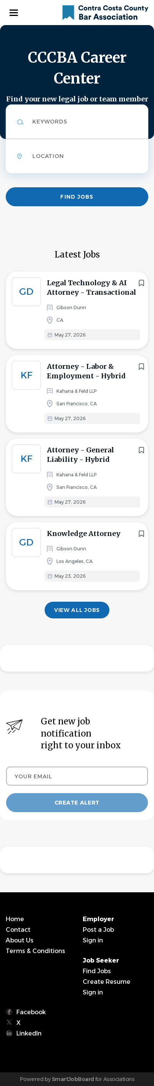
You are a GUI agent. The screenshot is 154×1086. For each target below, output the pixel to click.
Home (15, 919)
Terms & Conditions (35, 951)
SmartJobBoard (73, 1079)
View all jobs (77, 610)
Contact (18, 929)
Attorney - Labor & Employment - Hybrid (86, 371)
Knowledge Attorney (83, 533)
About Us (20, 940)
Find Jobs (76, 196)
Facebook (31, 1012)
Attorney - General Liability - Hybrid (80, 455)
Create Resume (106, 981)
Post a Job (98, 929)
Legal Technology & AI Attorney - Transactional (91, 287)
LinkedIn (29, 1033)
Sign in (93, 940)
